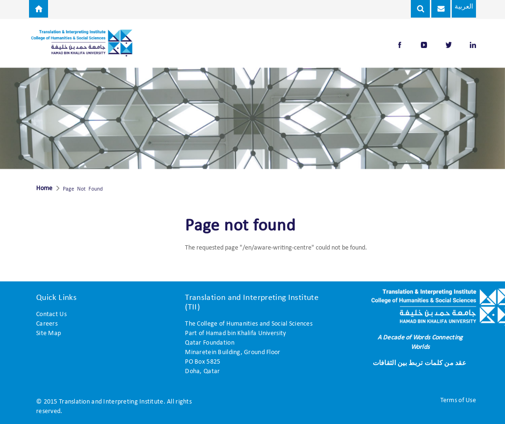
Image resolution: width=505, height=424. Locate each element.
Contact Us (51, 314)
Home (44, 188)
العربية (463, 6)
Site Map (48, 333)
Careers (47, 324)
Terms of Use (458, 400)
